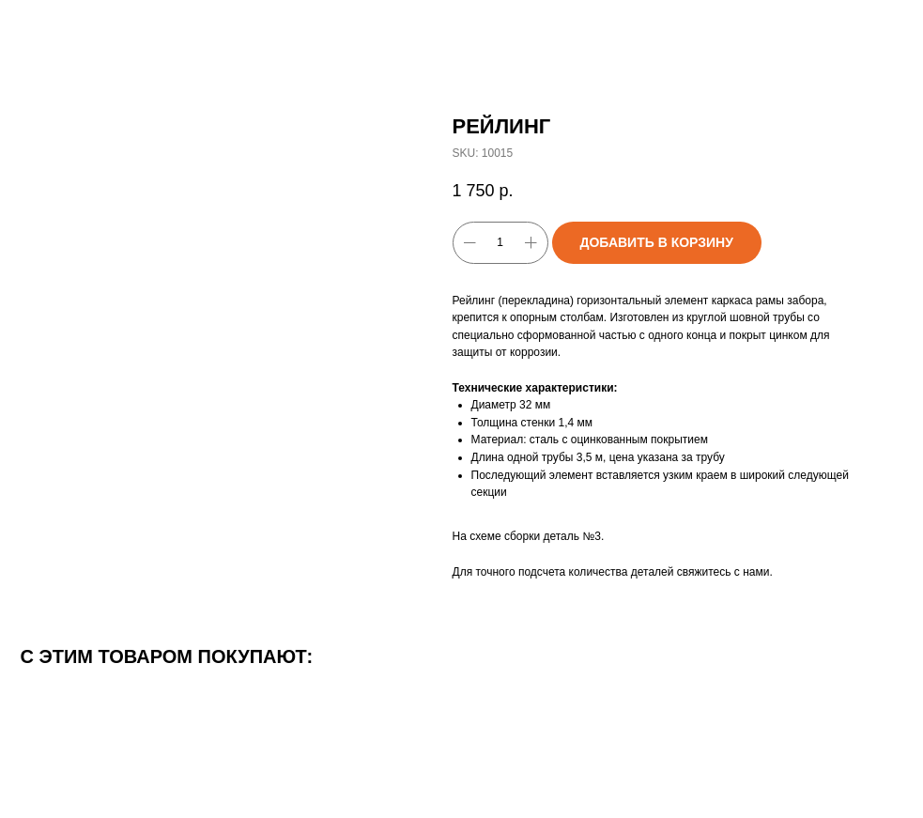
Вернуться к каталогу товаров (111, 27)
